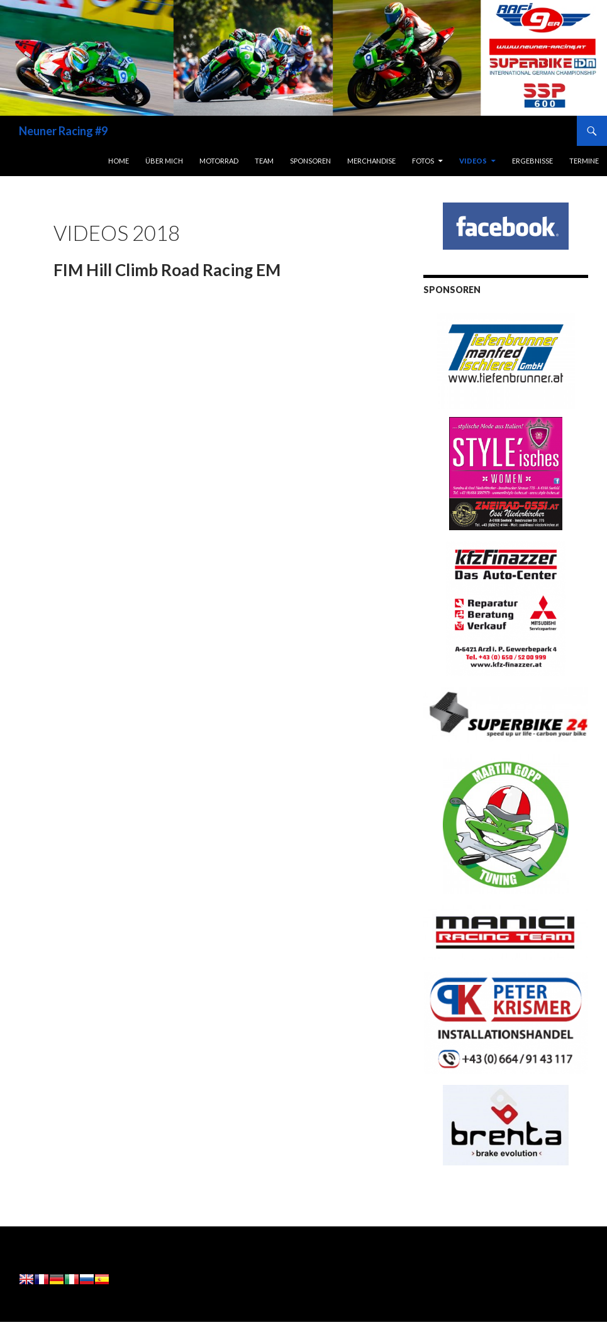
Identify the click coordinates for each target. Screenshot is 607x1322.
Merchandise (371, 161)
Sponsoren (310, 161)
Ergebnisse (532, 161)
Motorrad (218, 161)
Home (118, 161)
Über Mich (164, 161)
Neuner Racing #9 (63, 131)
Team (264, 161)
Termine (584, 161)
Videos (473, 161)
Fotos (423, 161)
